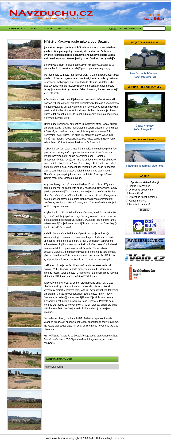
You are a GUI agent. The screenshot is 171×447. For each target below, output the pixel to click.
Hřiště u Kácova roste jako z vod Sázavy (77, 41)
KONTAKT (113, 29)
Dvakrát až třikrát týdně (141, 189)
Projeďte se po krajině (145, 42)
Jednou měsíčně (137, 200)
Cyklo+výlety (16, 28)
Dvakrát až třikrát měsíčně (143, 197)
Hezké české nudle (144, 139)
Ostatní (47, 28)
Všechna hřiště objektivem (144, 87)
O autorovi (65, 28)
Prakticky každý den (139, 186)
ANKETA (144, 175)
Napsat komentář (54, 366)
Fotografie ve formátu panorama (145, 165)
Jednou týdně (136, 193)
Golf (34, 28)
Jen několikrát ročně (139, 204)
